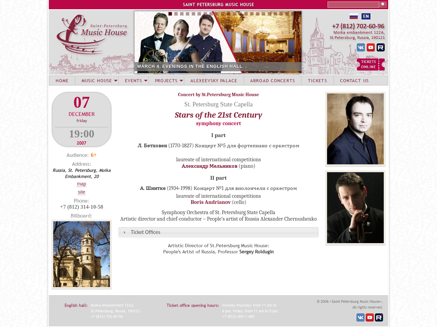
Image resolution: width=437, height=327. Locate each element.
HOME (62, 80)
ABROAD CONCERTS (272, 80)
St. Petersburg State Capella (218, 104)
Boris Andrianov (210, 202)
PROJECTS (166, 80)
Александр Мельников (210, 166)
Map (81, 184)
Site (81, 192)
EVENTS (133, 80)
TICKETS (317, 80)
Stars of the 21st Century (218, 115)
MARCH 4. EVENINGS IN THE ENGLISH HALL (189, 66)
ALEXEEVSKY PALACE (214, 80)
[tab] (218, 232)
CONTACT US (354, 80)
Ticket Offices (145, 232)
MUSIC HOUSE (97, 80)
